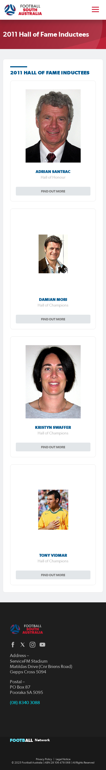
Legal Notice (63, 759)
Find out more (53, 191)
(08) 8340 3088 (25, 702)
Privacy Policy (44, 759)
